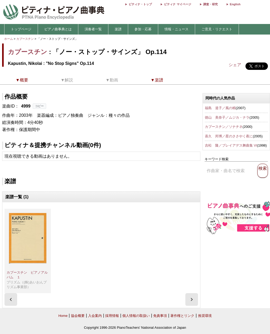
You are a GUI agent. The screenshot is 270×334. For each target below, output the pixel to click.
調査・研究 (210, 4)
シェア (235, 64)
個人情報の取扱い (136, 316)
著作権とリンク (182, 316)
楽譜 (118, 29)
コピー (39, 106)
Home (63, 316)
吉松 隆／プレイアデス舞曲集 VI (231, 145)
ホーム (8, 38)
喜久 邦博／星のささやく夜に (229, 136)
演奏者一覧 (93, 29)
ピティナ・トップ (140, 4)
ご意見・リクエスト (216, 29)
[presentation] (10, 299)
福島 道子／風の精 (220, 108)
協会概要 (78, 316)
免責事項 (160, 316)
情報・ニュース (177, 29)
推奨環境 (205, 316)
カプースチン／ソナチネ (224, 127)
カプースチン (25, 38)
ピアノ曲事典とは (58, 29)
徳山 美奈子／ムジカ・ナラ (227, 117)
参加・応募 (143, 29)
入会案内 (95, 316)
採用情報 (112, 316)
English (235, 4)
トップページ (21, 29)
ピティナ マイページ (177, 4)
